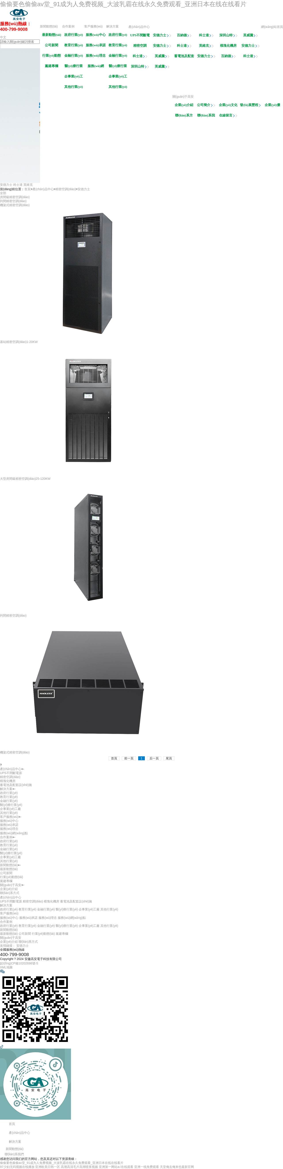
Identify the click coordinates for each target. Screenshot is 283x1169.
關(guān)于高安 (183, 96)
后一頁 (154, 758)
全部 (3, 193)
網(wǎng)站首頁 (272, 27)
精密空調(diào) (140, 47)
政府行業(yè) (118, 35)
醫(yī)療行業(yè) (118, 67)
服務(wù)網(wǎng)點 (96, 67)
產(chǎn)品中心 (139, 27)
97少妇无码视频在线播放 (17, 1167)
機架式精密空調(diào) (15, 205)
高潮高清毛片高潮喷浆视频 (79, 1167)
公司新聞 (51, 45)
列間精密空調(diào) (13, 201)
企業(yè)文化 (228, 106)
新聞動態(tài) (49, 26)
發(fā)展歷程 (250, 106)
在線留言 (228, 115)
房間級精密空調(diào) (15, 197)
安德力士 (162, 35)
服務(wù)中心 (95, 35)
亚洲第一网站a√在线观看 (116, 1167)
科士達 (206, 35)
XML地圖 (6, 967)
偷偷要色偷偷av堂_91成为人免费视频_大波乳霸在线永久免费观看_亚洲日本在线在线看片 (123, 4)
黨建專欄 (51, 66)
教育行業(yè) (118, 45)
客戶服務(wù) (93, 26)
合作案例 (68, 26)
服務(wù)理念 (95, 55)
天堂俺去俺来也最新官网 (177, 1167)
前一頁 (129, 758)
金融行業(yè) (118, 55)
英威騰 (250, 35)
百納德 (184, 35)
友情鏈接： (7, 945)
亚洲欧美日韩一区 (47, 1167)
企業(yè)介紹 (184, 105)
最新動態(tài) (51, 35)
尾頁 (169, 758)
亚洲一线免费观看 (146, 1167)
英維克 (206, 46)
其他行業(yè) (118, 87)
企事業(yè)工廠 (118, 78)
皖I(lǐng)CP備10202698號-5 (19, 963)
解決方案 (112, 26)
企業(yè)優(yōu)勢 (272, 106)
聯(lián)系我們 (206, 117)
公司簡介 (206, 105)
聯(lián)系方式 (184, 117)
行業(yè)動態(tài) (51, 57)
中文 (3, 37)
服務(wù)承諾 (95, 45)
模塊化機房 (228, 45)
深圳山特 (228, 35)
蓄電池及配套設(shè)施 (184, 57)
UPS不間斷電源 (140, 36)
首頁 (27, 189)
